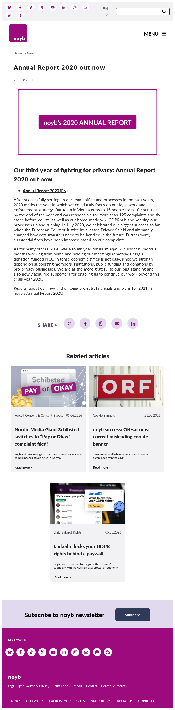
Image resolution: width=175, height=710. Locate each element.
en (105, 9)
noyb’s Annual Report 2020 (38, 293)
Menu (151, 33)
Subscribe (133, 615)
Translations (61, 686)
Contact (91, 686)
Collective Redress (114, 686)
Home (18, 53)
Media (78, 686)
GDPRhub (118, 219)
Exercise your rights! (67, 701)
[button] (69, 323)
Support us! (101, 701)
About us (125, 701)
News (31, 53)
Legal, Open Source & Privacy (28, 686)
